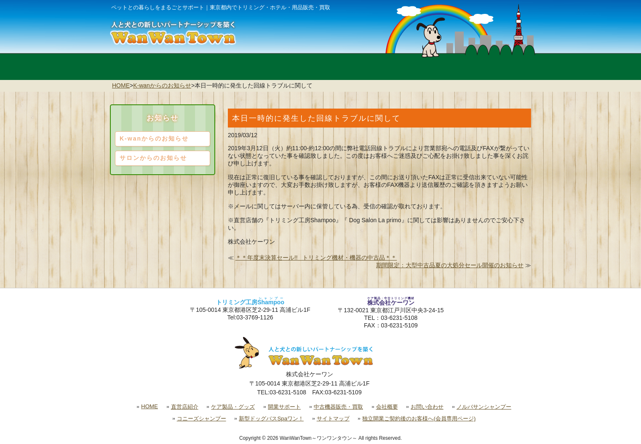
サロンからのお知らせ (153, 157)
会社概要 (387, 407)
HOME (121, 85)
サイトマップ (333, 418)
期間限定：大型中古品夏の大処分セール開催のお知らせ (449, 265)
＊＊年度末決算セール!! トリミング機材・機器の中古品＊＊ (316, 257)
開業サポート (284, 407)
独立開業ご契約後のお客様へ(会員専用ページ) (418, 418)
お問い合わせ (427, 407)
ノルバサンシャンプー (484, 407)
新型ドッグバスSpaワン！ (271, 418)
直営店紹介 (184, 407)
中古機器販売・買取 (338, 407)
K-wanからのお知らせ (162, 85)
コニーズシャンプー (201, 418)
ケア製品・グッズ (233, 407)
